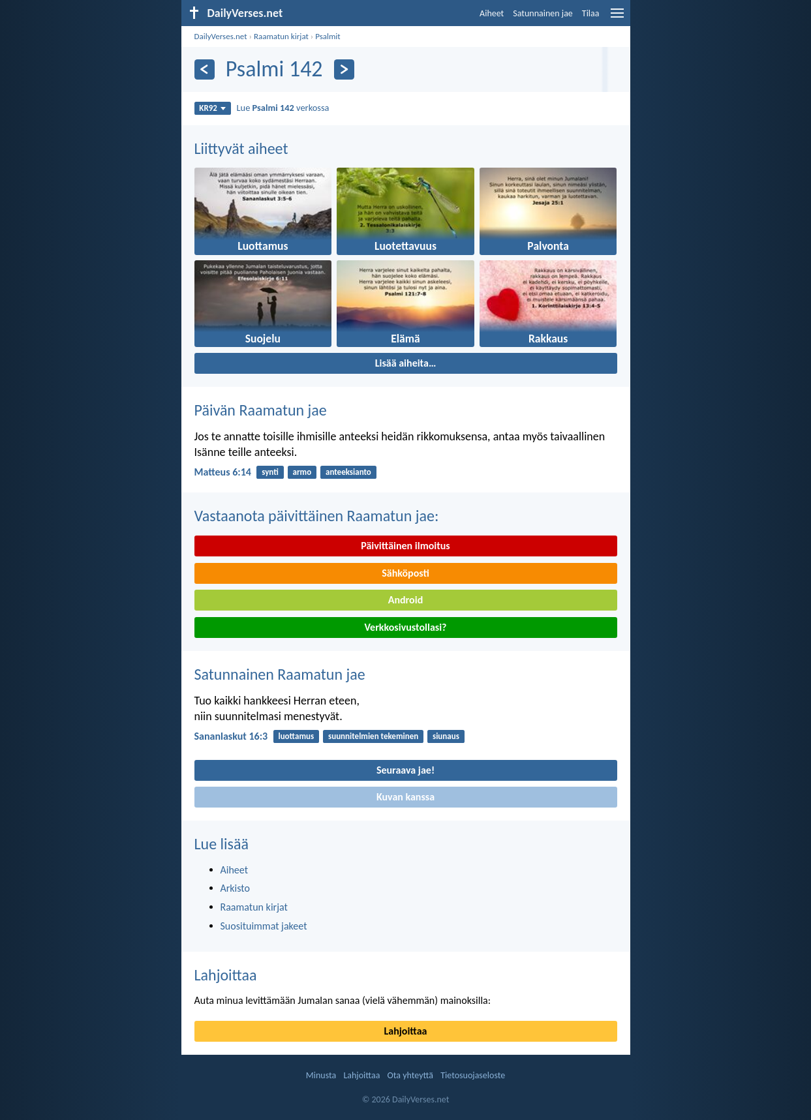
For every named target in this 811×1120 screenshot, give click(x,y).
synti (270, 472)
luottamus (296, 736)
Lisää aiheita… (405, 363)
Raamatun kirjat (281, 36)
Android (405, 600)
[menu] (617, 18)
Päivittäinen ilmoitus (405, 545)
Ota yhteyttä (410, 1075)
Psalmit (328, 36)
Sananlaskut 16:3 (231, 736)
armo (302, 472)
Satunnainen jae (543, 13)
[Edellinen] (204, 69)
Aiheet (492, 13)
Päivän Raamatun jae (260, 410)
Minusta (321, 1075)
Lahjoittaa (225, 974)
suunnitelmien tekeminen (373, 736)
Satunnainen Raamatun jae (279, 674)
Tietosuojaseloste (472, 1075)
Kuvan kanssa (405, 797)
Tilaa (591, 13)
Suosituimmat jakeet (264, 926)
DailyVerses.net (220, 36)
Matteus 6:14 (222, 472)
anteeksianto (348, 472)
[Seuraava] (344, 69)
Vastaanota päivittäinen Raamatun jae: (316, 515)
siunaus (446, 736)
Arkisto (236, 888)
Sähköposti (405, 573)
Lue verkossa (283, 108)
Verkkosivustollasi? (405, 627)
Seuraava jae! (405, 770)
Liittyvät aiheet (241, 148)
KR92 (212, 108)
